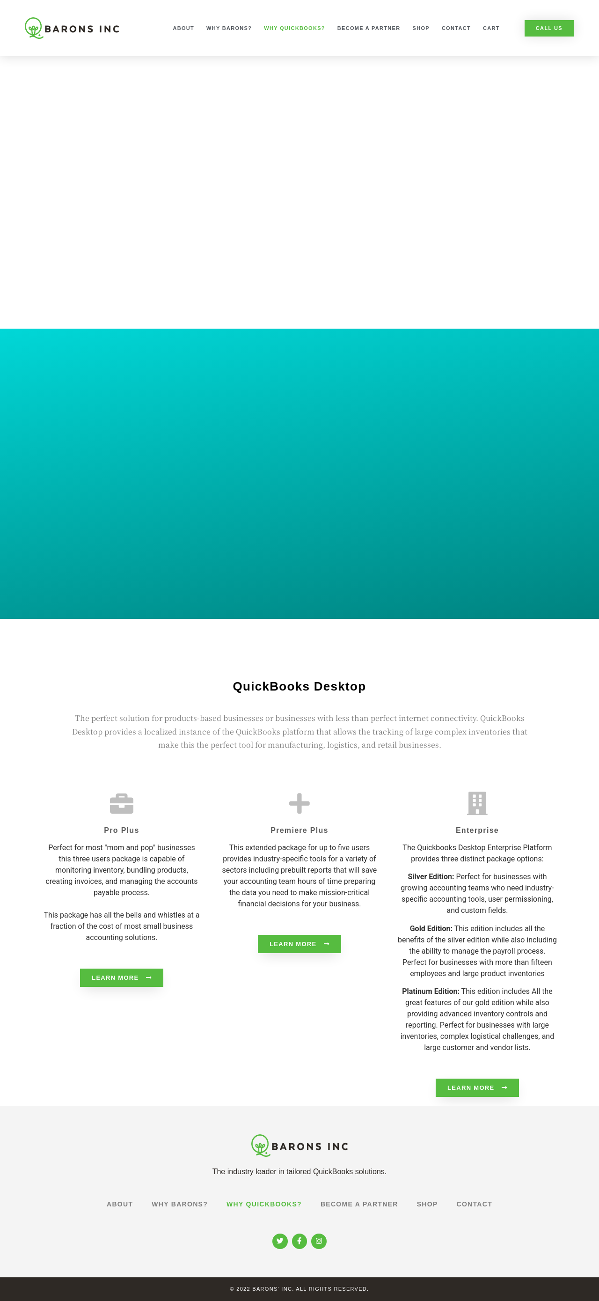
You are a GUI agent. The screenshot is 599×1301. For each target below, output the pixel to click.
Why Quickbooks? (294, 28)
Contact (456, 28)
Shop (421, 28)
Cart (491, 28)
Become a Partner (369, 28)
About (183, 28)
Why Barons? (229, 28)
